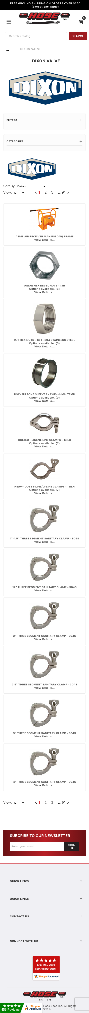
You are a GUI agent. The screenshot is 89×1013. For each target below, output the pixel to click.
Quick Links (46, 881)
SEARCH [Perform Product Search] (78, 36)
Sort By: (9, 186)
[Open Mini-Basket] (82, 21)
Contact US (46, 916)
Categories (44, 141)
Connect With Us (46, 941)
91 (64, 192)
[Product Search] (36, 36)
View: (7, 192)
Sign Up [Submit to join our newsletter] (71, 846)
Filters (44, 120)
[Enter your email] (37, 846)
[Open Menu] (9, 21)
